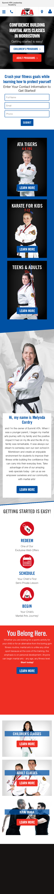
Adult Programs (27, 58)
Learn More (27, 187)
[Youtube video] (27, 692)
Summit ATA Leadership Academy (12, 3)
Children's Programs (27, 49)
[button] (27, 12)
